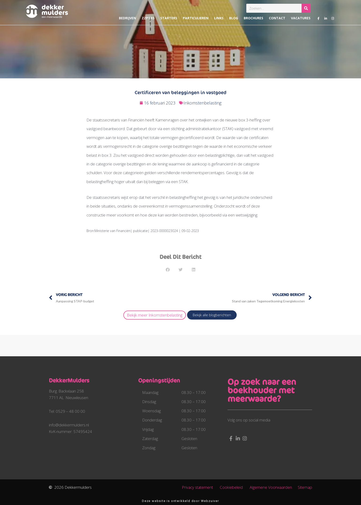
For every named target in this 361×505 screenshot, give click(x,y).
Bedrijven (127, 18)
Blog (233, 18)
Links (219, 18)
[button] (167, 269)
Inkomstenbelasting (202, 103)
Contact (277, 18)
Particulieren (195, 18)
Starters (168, 18)
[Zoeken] (306, 8)
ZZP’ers (148, 18)
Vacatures (300, 18)
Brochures (253, 18)
